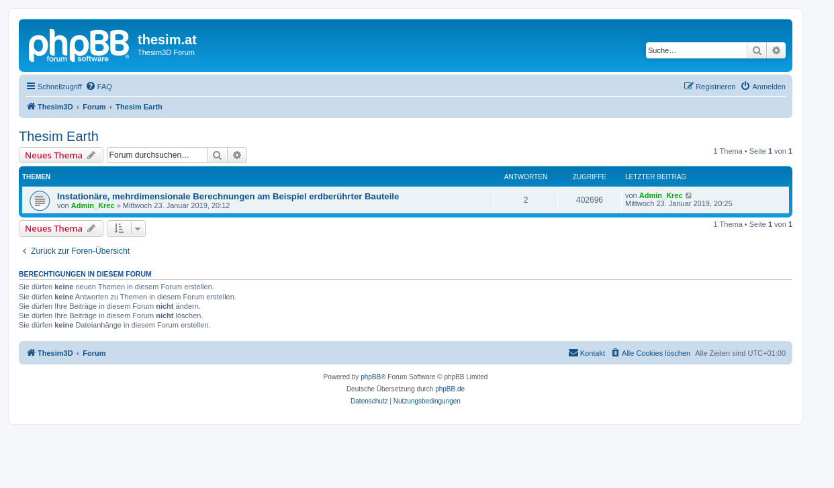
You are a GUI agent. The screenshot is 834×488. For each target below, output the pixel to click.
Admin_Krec (93, 205)
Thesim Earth (59, 136)
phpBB (371, 377)
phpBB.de (450, 389)
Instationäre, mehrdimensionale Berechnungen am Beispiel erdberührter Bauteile (228, 196)
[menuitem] (98, 87)
